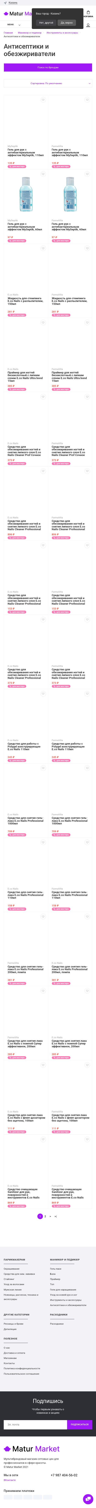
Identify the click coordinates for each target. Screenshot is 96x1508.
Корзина (88, 14)
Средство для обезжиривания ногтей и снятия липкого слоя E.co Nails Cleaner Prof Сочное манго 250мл (24, 451)
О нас (7, 1347)
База (53, 1273)
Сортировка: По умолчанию (46, 83)
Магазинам (10, 1358)
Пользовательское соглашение (21, 1373)
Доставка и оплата (14, 1352)
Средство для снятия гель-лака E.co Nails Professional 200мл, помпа (25, 969)
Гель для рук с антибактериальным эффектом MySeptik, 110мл (26, 152)
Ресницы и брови (13, 1323)
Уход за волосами (14, 1284)
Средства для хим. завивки (19, 1273)
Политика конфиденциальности (22, 1368)
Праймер (55, 1279)
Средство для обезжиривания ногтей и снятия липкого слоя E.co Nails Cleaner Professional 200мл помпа (24, 673)
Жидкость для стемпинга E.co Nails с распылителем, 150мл (25, 301)
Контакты (9, 1363)
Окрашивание (11, 1268)
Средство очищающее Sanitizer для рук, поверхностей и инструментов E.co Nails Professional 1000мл (23, 1193)
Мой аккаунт (88, 25)
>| (56, 1216)
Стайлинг (9, 1279)
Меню (8, 24)
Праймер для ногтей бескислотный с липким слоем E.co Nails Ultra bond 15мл (25, 376)
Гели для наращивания (63, 1289)
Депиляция (10, 1329)
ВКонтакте (10, 1480)
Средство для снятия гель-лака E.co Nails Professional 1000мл (25, 821)
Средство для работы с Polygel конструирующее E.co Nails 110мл (24, 746)
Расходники (57, 1323)
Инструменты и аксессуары (66, 1300)
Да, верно (67, 22)
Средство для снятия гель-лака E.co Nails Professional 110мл (25, 895)
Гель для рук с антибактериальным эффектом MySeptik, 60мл (25, 226)
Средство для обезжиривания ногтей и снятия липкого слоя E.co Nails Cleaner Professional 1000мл (24, 525)
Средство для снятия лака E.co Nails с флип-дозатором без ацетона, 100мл (26, 1118)
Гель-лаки (55, 1268)
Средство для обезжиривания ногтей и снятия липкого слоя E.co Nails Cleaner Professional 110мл (24, 599)
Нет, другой (46, 22)
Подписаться (80, 1424)
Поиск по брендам (48, 67)
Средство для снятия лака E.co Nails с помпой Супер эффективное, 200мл (25, 1043)
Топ (52, 1284)
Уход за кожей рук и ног (63, 1294)
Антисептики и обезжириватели (68, 1305)
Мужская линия (12, 1289)
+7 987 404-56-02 (64, 1475)
